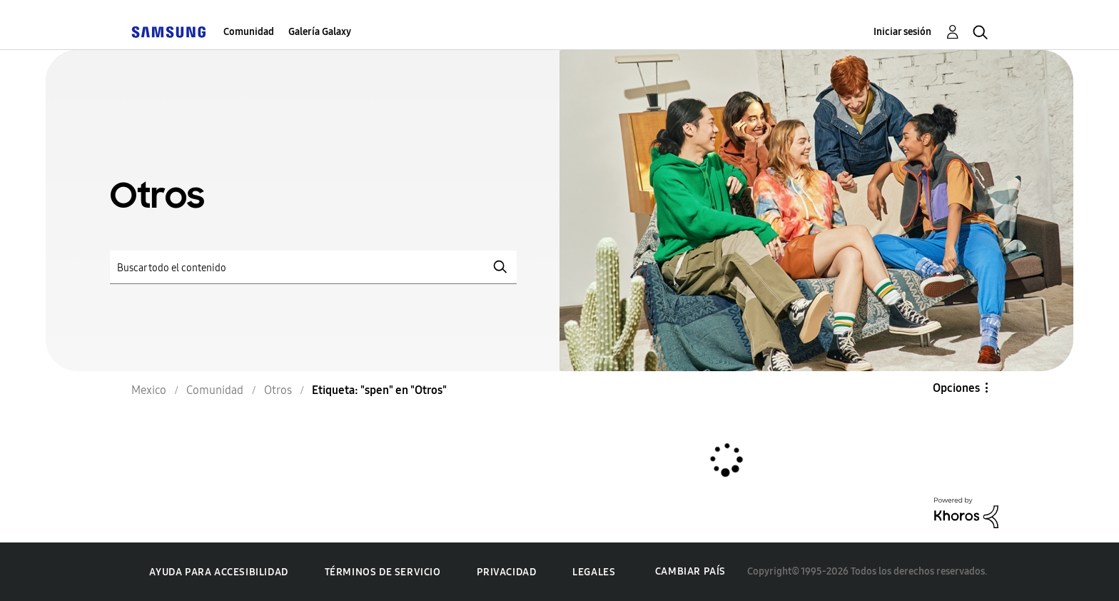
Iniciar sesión (902, 32)
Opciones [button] (956, 388)
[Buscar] (313, 267)
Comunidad (248, 32)
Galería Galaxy (319, 32)
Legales (593, 572)
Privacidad (506, 572)
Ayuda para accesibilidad (218, 572)
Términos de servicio (383, 572)
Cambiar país (690, 571)
